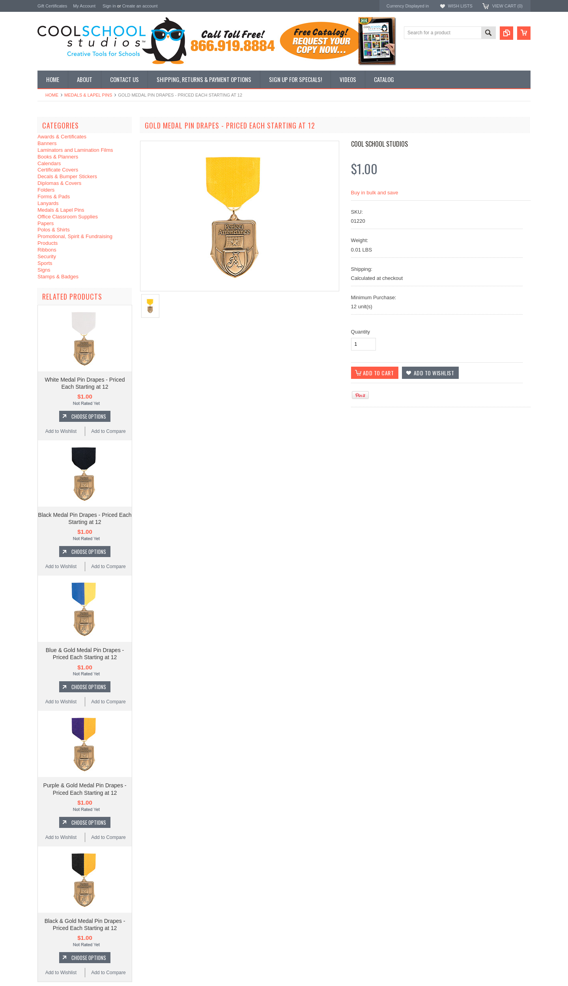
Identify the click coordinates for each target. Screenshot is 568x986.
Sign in (109, 6)
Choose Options (88, 416)
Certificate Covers (57, 170)
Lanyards (47, 203)
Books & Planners (57, 157)
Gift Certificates (52, 6)
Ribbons (46, 250)
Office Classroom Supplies (67, 217)
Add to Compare (108, 431)
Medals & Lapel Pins (88, 95)
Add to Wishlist (61, 431)
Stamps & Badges (57, 277)
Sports (44, 263)
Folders (45, 190)
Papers (45, 223)
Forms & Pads (53, 196)
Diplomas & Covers (59, 183)
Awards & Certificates (61, 137)
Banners (46, 143)
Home (51, 95)
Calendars (49, 163)
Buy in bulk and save (374, 193)
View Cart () (507, 6)
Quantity (360, 332)
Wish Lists (460, 6)
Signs (43, 270)
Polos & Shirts (53, 230)
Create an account (140, 6)
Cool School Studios (379, 144)
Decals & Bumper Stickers (67, 176)
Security (46, 256)
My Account (84, 6)
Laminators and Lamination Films (75, 150)
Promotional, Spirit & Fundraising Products (74, 239)
